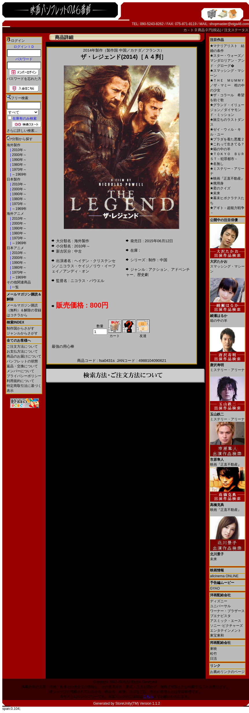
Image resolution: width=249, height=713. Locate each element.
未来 (215, 193)
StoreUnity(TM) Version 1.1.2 (137, 703)
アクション (157, 269)
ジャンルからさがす (22, 333)
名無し (217, 164)
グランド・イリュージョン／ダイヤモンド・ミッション (227, 110)
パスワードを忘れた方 (24, 79)
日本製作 (14, 179)
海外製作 (14, 145)
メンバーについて (20, 371)
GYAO (215, 588)
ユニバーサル (220, 606)
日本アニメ (15, 248)
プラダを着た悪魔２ (227, 139)
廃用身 (217, 183)
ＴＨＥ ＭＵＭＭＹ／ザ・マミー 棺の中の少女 (227, 85)
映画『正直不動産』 (227, 178)
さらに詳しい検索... (22, 131)
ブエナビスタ (220, 616)
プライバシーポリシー (24, 376)
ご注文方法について (22, 347)
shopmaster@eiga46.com (229, 24)
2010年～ (19, 150)
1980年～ (19, 165)
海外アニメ (15, 214)
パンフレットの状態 (22, 361)
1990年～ (19, 160)
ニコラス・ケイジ (74, 266)
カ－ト (189, 30)
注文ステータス (236, 30)
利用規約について (20, 381)
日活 (213, 658)
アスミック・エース (225, 621)
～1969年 (19, 174)
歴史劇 (142, 274)
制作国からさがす (20, 328)
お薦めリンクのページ (227, 672)
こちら (148, 697)
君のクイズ (220, 188)
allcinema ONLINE (224, 576)
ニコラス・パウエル (87, 281)
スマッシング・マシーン (227, 264)
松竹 (213, 654)
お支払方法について (22, 351)
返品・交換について (22, 366)
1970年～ (19, 170)
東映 (213, 649)
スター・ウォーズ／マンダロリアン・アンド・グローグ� (227, 61)
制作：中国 (157, 260)
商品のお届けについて (24, 356)
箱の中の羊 (220, 149)
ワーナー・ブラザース (227, 611)
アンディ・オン (76, 271)
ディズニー (218, 601)
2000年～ (19, 155)
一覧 (15, 287)
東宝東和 (217, 635)
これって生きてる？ (227, 144)
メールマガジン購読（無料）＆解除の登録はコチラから (24, 310)
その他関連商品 (19, 282)
